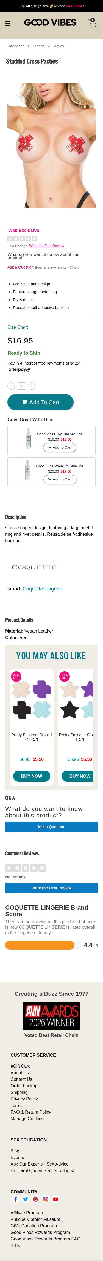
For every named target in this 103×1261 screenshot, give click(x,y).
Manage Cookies (26, 1118)
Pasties (58, 45)
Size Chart (17, 327)
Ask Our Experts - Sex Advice (39, 1164)
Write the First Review (46, 246)
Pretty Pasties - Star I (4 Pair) (80, 737)
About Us (19, 1072)
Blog (14, 1151)
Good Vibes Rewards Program (40, 1232)
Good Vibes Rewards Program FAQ (45, 1239)
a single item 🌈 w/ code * (51, 6)
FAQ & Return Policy (30, 1112)
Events (17, 1157)
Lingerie (38, 45)
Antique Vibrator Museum (35, 1219)
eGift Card (20, 1066)
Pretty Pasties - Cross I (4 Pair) (32, 737)
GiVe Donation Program (33, 1225)
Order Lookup (23, 1085)
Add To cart (40, 402)
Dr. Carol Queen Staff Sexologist (42, 1170)
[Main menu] (7, 23)
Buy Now (31, 776)
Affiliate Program (26, 1212)
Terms (16, 1105)
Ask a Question (20, 267)
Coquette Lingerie (42, 589)
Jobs (15, 1245)
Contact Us (21, 1079)
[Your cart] (92, 23)
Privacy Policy (24, 1099)
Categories (15, 45)
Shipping (18, 1092)
